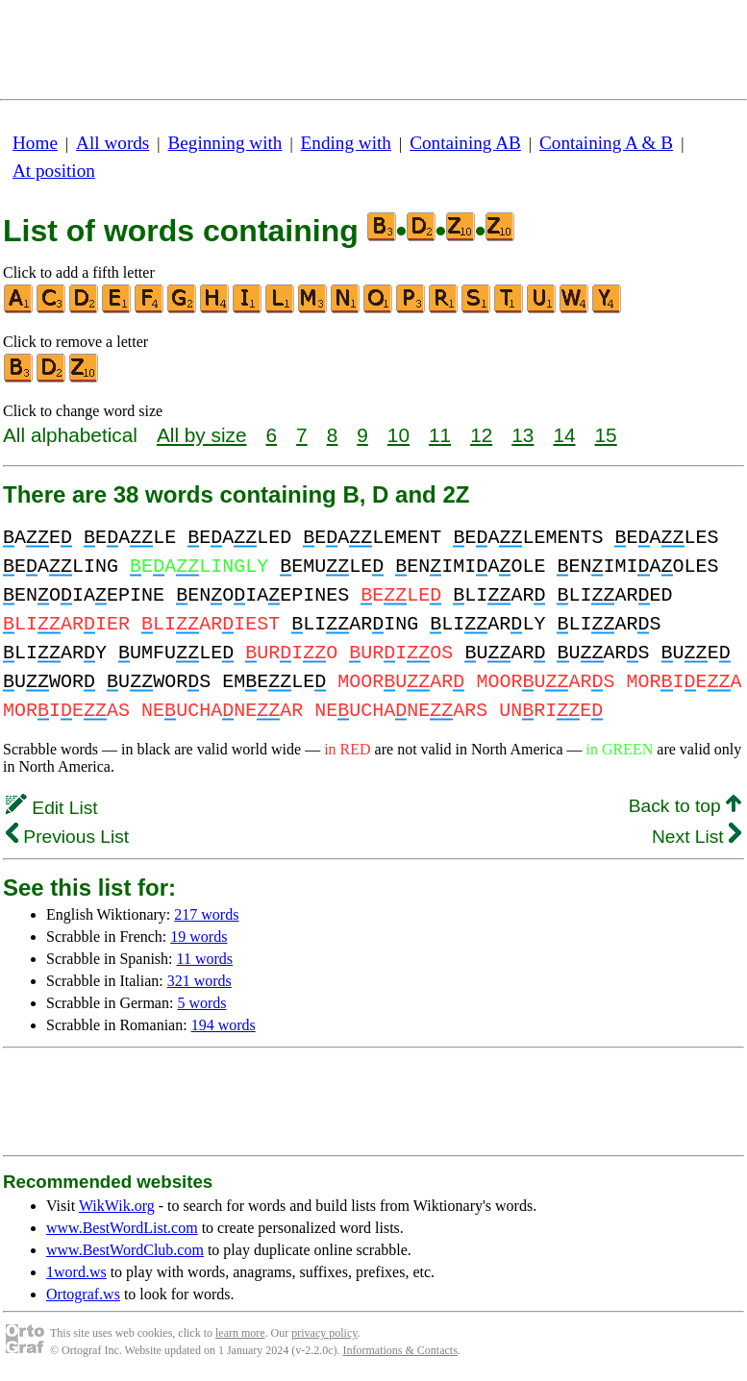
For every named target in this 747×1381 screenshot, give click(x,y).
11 (440, 435)
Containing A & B (606, 143)
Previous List (67, 836)
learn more (240, 1333)
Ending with (346, 143)
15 (606, 435)
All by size (202, 435)
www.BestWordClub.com (125, 1250)
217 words (206, 914)
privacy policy (324, 1333)
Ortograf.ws (83, 1294)
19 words (198, 936)
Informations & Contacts (400, 1350)
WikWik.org (117, 1205)
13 (522, 435)
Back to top (685, 806)
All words (112, 143)
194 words (223, 1025)
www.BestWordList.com (122, 1228)
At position (53, 170)
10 (398, 435)
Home (35, 143)
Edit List (52, 808)
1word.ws (76, 1272)
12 (481, 435)
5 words (201, 1003)
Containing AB (465, 143)
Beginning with (225, 143)
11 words (205, 958)
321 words (199, 981)
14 (564, 435)
